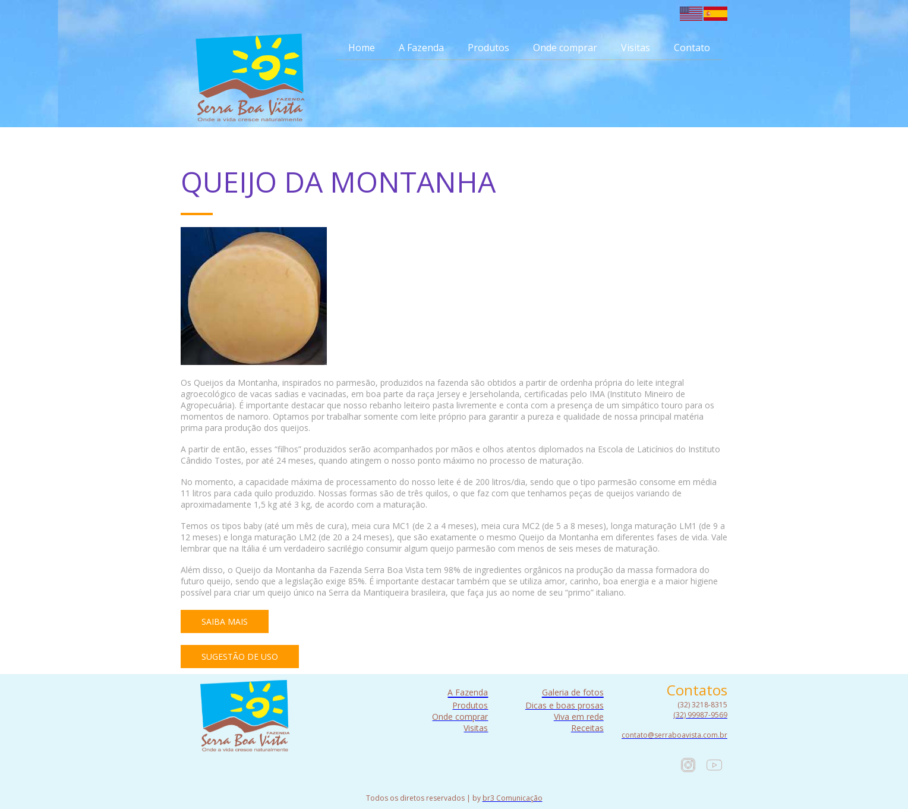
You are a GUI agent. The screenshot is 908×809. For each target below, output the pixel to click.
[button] (225, 621)
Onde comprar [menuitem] (565, 47)
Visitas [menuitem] (635, 47)
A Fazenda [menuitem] (421, 47)
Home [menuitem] (361, 47)
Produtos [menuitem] (488, 47)
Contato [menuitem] (692, 47)
